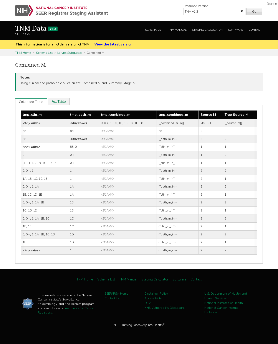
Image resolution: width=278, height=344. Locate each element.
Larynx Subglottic (69, 52)
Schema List (154, 30)
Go (254, 11)
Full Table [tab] (58, 101)
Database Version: (196, 6)
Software (235, 30)
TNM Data (36, 28)
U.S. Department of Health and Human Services (225, 295)
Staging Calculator (207, 30)
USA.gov (210, 312)
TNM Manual (177, 30)
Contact (255, 30)
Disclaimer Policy (156, 293)
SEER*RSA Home (116, 293)
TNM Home (23, 52)
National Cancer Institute (221, 307)
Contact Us (112, 298)
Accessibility (153, 298)
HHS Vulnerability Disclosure (164, 307)
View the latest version (113, 44)
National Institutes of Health (223, 303)
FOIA (147, 303)
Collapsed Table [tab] (31, 101)
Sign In (272, 3)
